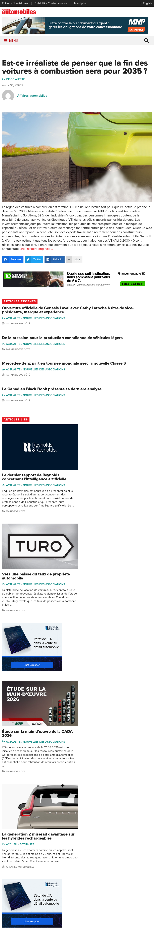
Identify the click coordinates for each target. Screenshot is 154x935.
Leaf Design (103, 930)
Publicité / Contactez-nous (51, 3)
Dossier (83, 861)
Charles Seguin (114, 891)
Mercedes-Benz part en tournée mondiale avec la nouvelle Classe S (64, 364)
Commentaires (62, 873)
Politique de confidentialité (77, 924)
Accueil (12, 683)
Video (82, 873)
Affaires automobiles (32, 96)
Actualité (13, 319)
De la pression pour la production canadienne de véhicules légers (62, 338)
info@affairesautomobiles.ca (101, 839)
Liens (5, 873)
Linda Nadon (112, 873)
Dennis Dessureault (137, 904)
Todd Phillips (112, 885)
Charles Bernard (140, 867)
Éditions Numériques (15, 3)
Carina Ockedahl (115, 879)
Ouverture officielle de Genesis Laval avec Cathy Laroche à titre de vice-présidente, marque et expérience (68, 311)
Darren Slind (112, 904)
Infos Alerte (15, 80)
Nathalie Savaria (140, 890)
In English (146, 3)
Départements (62, 879)
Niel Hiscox (112, 867)
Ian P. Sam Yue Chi (139, 874)
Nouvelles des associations (44, 319)
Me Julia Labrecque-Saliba (140, 883)
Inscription (80, 3)
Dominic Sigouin (115, 898)
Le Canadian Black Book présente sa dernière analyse (51, 390)
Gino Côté (111, 861)
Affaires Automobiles (20, 705)
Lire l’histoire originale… (36, 250)
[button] (13, 41)
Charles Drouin (139, 896)
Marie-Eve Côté (20, 324)
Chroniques (60, 867)
